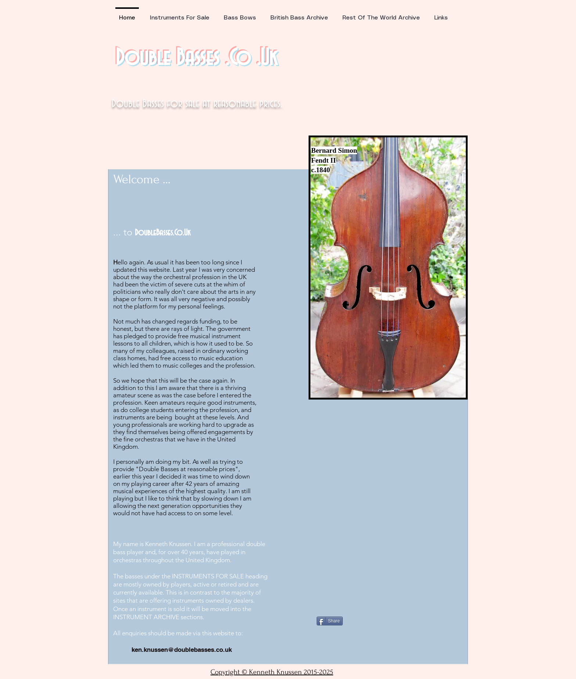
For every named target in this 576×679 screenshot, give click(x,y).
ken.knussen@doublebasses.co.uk (182, 649)
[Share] (330, 621)
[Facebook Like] (362, 601)
